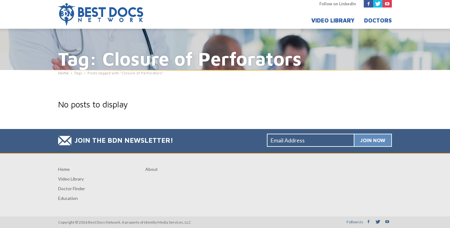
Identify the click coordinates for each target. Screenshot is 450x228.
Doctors (378, 20)
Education (68, 198)
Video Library (333, 20)
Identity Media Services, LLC (167, 222)
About (151, 169)
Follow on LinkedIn (337, 3)
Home (64, 169)
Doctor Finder (71, 188)
